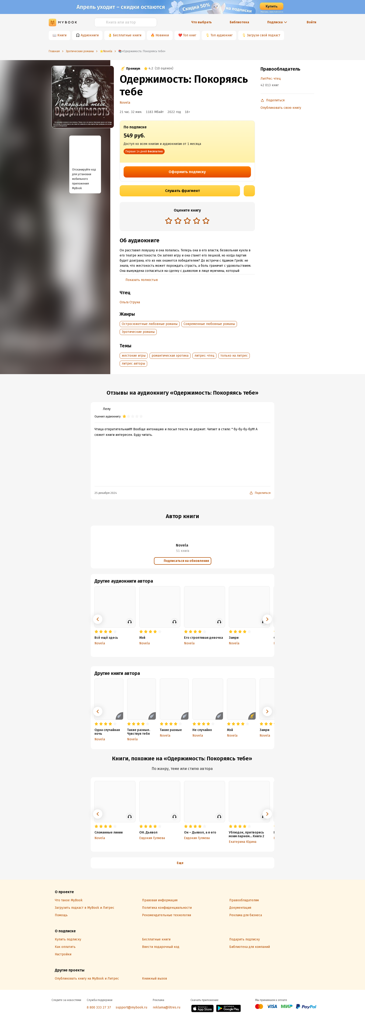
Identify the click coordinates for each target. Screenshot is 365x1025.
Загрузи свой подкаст (263, 35)
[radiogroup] (187, 221)
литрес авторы (133, 364)
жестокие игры (134, 356)
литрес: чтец (204, 356)
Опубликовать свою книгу (281, 108)
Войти (311, 22)
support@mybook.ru (131, 1007)
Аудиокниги (90, 35)
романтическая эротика (170, 356)
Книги (61, 35)
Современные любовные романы (209, 324)
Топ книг (189, 35)
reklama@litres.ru (166, 1007)
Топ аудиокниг (222, 35)
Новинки (162, 35)
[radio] (168, 220)
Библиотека (239, 22)
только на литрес (234, 356)
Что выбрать (201, 22)
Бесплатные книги (127, 35)
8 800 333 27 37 (99, 1007)
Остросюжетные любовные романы (149, 324)
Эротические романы (138, 332)
